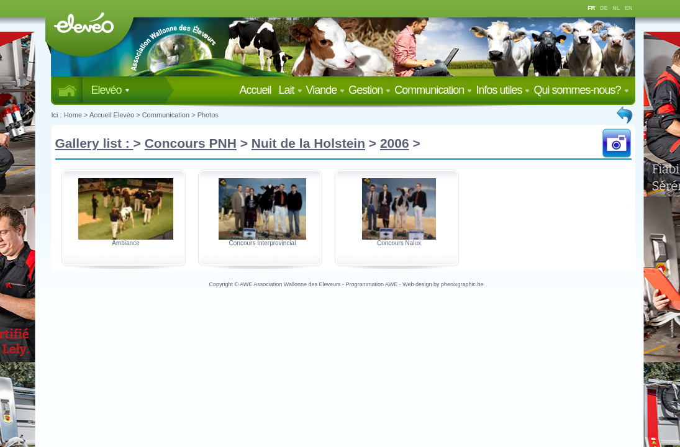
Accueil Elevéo (111, 115)
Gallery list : (94, 143)
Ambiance (125, 243)
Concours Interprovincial (262, 243)
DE (604, 8)
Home (73, 115)
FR (591, 8)
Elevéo (110, 90)
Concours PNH (191, 143)
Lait (290, 90)
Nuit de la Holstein (308, 143)
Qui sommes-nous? (580, 90)
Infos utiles (503, 90)
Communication (433, 90)
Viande (325, 90)
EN (629, 8)
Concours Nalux (399, 243)
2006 (394, 143)
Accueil (257, 90)
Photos (208, 115)
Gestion (369, 90)
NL (616, 8)
